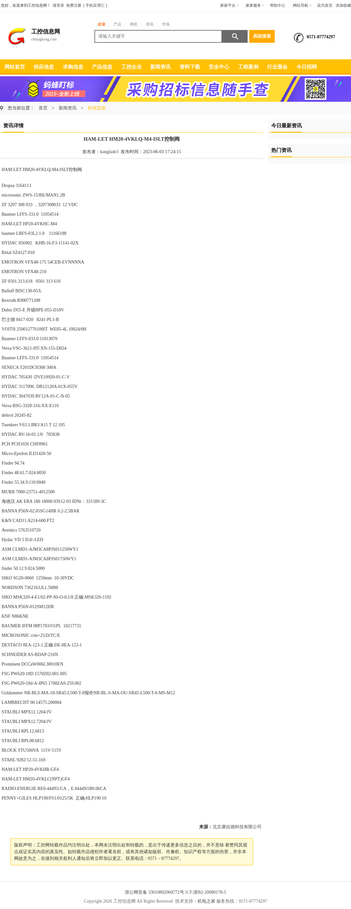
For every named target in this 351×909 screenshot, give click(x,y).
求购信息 (73, 67)
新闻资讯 (160, 67)
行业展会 (277, 67)
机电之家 (206, 901)
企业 (101, 24)
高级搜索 (262, 36)
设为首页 (324, 5)
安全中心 (219, 67)
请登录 (58, 5)
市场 (165, 24)
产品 (117, 24)
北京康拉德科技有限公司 (237, 826)
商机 (134, 24)
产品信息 (102, 67)
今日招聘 (306, 67)
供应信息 (44, 67)
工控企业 (131, 67)
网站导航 (302, 5)
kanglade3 (109, 151)
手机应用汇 (95, 5)
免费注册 (73, 5)
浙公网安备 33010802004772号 (154, 892)
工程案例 (248, 67)
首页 (43, 108)
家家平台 (229, 5)
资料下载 (190, 67)
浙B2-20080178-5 (209, 892)
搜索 (235, 36)
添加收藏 (343, 5)
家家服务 (255, 5)
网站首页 (14, 67)
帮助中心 (277, 5)
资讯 (149, 24)
